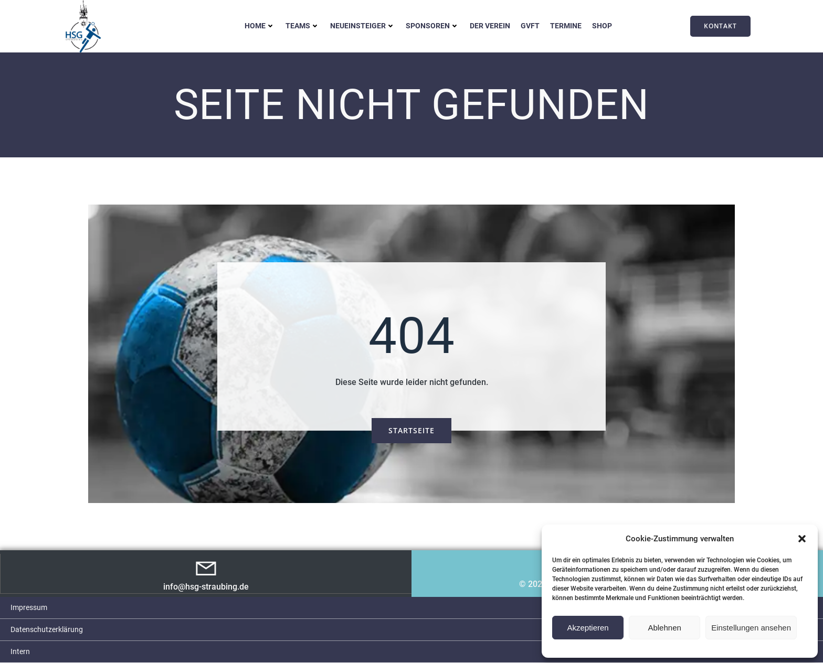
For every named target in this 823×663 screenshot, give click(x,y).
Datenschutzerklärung (46, 630)
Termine (566, 26)
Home (260, 26)
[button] (802, 538)
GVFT (530, 26)
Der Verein (490, 26)
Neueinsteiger (362, 26)
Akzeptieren (587, 627)
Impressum (28, 608)
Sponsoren (432, 26)
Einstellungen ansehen (751, 627)
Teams (303, 26)
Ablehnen (664, 627)
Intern (20, 652)
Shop (602, 26)
